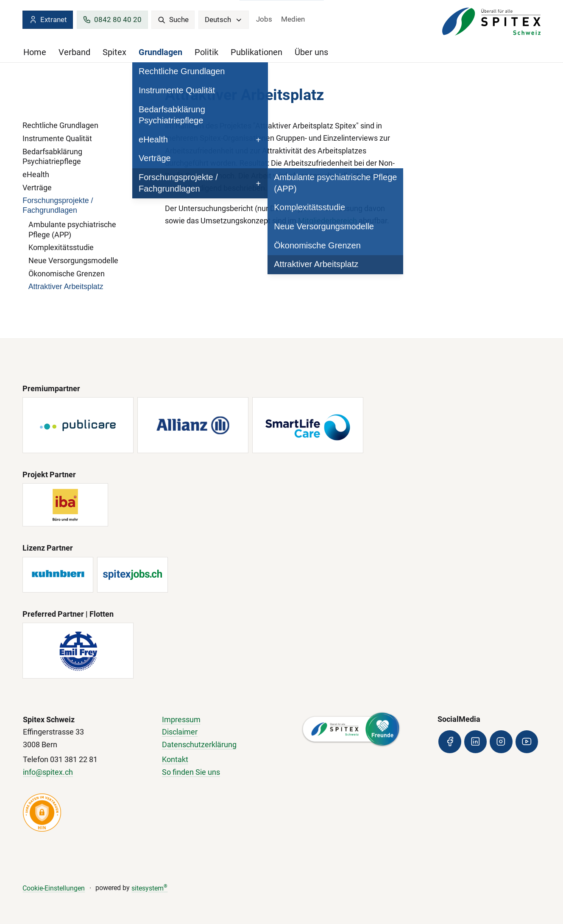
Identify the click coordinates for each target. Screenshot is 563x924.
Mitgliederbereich (328, 220)
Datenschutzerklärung (199, 744)
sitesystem (149, 888)
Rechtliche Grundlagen (60, 125)
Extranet (48, 19)
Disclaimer (180, 731)
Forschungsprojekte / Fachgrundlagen (57, 205)
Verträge (37, 187)
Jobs (264, 19)
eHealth (35, 174)
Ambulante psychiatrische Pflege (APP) (72, 229)
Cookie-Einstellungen (53, 888)
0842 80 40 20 (112, 19)
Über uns (311, 52)
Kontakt (175, 759)
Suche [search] (173, 19)
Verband (74, 52)
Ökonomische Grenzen (66, 273)
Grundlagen (160, 52)
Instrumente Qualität (57, 138)
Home (34, 52)
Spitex (114, 52)
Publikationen (256, 52)
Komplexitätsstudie (61, 247)
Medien (293, 19)
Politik (206, 52)
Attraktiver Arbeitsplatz (65, 286)
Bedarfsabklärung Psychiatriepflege (52, 156)
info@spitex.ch (48, 772)
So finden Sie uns (191, 772)
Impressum (181, 719)
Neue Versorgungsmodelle (73, 260)
